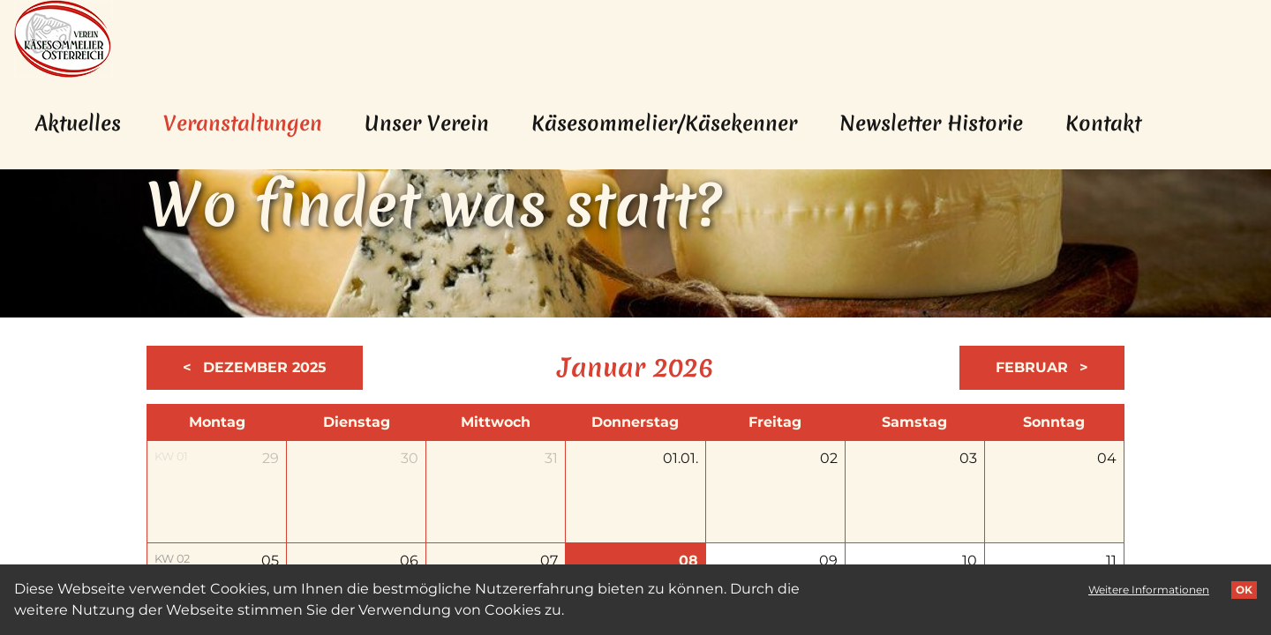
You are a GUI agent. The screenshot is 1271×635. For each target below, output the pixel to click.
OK (1244, 589)
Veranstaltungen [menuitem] (253, 123)
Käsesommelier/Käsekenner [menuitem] (664, 123)
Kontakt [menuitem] (1103, 123)
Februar (1034, 367)
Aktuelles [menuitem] (78, 123)
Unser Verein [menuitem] (427, 123)
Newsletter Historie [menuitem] (931, 123)
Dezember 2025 (263, 367)
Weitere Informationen (1148, 589)
